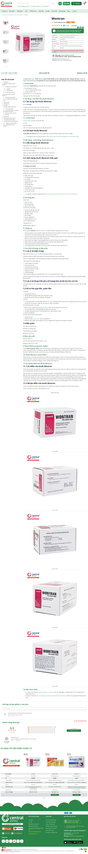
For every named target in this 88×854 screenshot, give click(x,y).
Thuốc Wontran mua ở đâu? (9, 119)
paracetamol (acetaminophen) (35, 787)
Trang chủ (4, 11)
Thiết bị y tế (33, 11)
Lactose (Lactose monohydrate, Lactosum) (76, 787)
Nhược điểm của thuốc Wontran (9, 125)
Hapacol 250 (54, 773)
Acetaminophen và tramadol (46, 692)
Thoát (71, 812)
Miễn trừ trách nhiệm (33, 826)
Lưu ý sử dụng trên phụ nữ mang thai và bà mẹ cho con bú (10, 111)
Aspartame (70, 786)
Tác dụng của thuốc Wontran (11, 86)
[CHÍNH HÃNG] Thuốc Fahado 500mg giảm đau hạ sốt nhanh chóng (62, 136)
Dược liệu (41, 11)
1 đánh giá (67, 25)
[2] (82, 380)
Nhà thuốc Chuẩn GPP (34, 824)
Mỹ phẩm (19, 11)
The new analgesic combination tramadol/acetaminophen (51, 695)
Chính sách (49, 816)
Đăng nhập (66, 3)
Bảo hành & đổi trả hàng (51, 826)
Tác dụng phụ (6, 103)
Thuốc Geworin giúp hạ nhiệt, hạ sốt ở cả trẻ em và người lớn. (62, 194)
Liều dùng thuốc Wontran (10, 97)
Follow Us (4, 837)
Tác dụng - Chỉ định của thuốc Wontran (8, 84)
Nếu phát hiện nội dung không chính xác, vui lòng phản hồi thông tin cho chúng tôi (68, 51)
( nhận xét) (12, 732)
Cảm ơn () (18, 740)
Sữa (26, 11)
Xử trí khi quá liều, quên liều (10, 113)
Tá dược (47, 11)
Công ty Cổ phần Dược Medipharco (74, 782)
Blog (68, 11)
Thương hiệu (62, 11)
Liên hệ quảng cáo (33, 833)
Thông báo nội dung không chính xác (36, 829)
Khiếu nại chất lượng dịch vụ (35, 831)
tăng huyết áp (45, 307)
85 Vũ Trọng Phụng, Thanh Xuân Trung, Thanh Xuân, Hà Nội (75, 826)
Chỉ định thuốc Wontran (10, 92)
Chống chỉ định (6, 102)
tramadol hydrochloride (30, 786)
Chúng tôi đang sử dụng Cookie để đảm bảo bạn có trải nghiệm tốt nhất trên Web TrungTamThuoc (39, 813)
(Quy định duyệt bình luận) (81, 720)
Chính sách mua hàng (51, 822)
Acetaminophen (9, 90)
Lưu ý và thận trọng (9, 108)
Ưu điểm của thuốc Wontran (11, 123)
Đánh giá (82, 73)
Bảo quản (7, 114)
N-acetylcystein (36, 318)
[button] (43, 797)
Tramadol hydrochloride (65, 45)
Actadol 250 (76, 773)
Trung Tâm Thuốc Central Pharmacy (29, 849)
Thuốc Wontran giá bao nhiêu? (9, 118)
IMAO (29, 238)
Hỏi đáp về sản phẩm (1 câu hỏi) (15, 704)
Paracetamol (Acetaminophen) (76, 45)
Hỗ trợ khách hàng (34, 816)
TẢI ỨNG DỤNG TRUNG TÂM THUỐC (72, 839)
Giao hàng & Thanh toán (51, 828)
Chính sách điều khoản (51, 820)
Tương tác (5, 105)
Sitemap (48, 832)
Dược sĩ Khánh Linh (66, 55)
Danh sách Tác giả (50, 830)
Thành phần (5, 82)
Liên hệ (74, 11)
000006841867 (68, 834)
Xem (69, 22)
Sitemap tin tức (53, 832)
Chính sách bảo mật (59, 812)
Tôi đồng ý (66, 812)
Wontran (41, 79)
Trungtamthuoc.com (28, 79)
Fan (6, 833)
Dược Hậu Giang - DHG (50, 782)
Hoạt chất (54, 11)
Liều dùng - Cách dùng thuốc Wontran (8, 95)
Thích (9, 716)
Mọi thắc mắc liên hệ (69, 816)
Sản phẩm (12, 11)
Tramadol (8, 88)
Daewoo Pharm (63, 35)
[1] (74, 373)
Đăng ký (77, 3)
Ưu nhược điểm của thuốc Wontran (11, 121)
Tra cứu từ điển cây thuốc (23, 6)
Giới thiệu (31, 820)
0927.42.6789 (73, 822)
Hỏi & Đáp (44, 73)
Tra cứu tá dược (45, 6)
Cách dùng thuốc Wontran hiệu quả (10, 99)
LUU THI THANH (71, 833)
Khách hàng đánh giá (10, 722)
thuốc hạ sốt (33, 93)
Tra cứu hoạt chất (35, 6)
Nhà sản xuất (6, 116)
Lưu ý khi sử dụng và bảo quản (9, 106)
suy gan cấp (36, 254)
